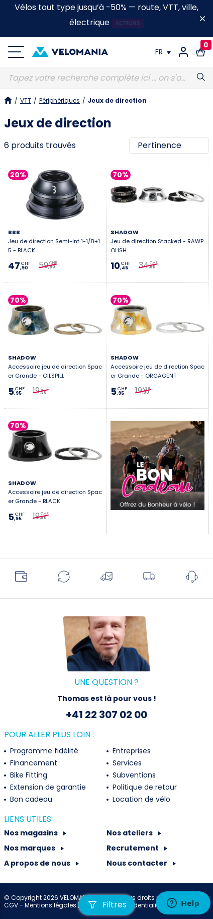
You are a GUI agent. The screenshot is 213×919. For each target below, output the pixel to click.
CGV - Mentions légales (41, 905)
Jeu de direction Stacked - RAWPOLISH (157, 241)
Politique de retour (144, 787)
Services (126, 763)
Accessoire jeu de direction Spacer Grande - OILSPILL (55, 367)
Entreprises (131, 751)
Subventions (133, 775)
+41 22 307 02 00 (106, 715)
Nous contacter (137, 863)
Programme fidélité (43, 751)
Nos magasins (31, 832)
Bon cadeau (30, 799)
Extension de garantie (47, 787)
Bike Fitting (27, 775)
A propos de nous (38, 863)
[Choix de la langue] (163, 52)
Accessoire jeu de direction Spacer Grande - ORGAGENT (157, 367)
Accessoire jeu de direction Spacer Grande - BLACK (55, 492)
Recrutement (133, 848)
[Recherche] (106, 78)
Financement (32, 763)
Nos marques (30, 848)
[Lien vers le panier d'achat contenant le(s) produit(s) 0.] (200, 52)
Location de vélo (140, 799)
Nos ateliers (130, 832)
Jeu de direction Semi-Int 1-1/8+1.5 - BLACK (54, 241)
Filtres (106, 905)
